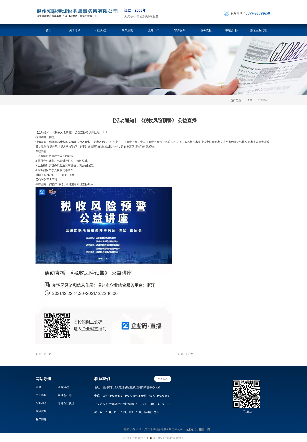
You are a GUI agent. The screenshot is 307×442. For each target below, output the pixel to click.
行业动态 (263, 100)
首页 (249, 100)
